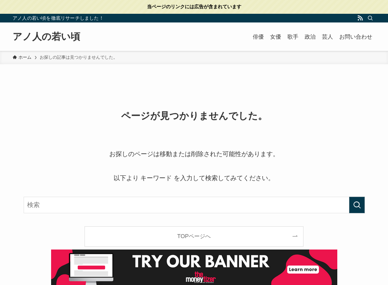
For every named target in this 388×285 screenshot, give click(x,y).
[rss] (360, 18)
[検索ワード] (194, 205)
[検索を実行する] (357, 205)
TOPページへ (194, 236)
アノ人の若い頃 (46, 36)
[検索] (370, 18)
